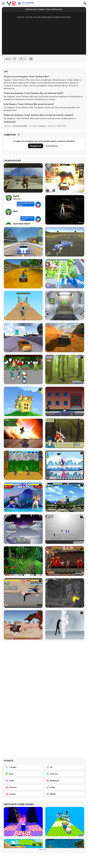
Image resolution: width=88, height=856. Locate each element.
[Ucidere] (23, 794)
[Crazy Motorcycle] (23, 305)
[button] (9, 121)
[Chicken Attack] (23, 401)
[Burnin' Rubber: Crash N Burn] (64, 178)
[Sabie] (64, 787)
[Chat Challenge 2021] (23, 210)
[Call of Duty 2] (64, 593)
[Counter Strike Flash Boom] (23, 178)
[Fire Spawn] (23, 625)
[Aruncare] (64, 773)
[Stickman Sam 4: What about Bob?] (64, 529)
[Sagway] (23, 369)
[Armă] (23, 773)
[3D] (64, 767)
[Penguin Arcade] (64, 465)
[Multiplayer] (64, 780)
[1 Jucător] (23, 767)
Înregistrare (35, 146)
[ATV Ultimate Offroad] (23, 273)
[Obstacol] (23, 787)
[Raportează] (22, 59)
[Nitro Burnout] (23, 337)
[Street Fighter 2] (23, 497)
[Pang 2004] (23, 561)
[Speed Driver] (64, 241)
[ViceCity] (23, 241)
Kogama (42, 126)
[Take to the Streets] (23, 593)
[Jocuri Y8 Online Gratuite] (11, 3)
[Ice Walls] (64, 625)
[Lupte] (23, 780)
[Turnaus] (23, 465)
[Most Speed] (64, 337)
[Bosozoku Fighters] (64, 561)
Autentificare (52, 146)
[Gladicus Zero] (23, 433)
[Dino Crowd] (64, 273)
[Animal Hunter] (64, 369)
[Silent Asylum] (64, 210)
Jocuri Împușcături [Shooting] (20, 126)
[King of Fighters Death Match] (64, 497)
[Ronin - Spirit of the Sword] (64, 433)
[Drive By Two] (64, 401)
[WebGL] (64, 794)
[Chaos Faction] (23, 529)
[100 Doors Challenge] (64, 305)
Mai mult (44, 850)
